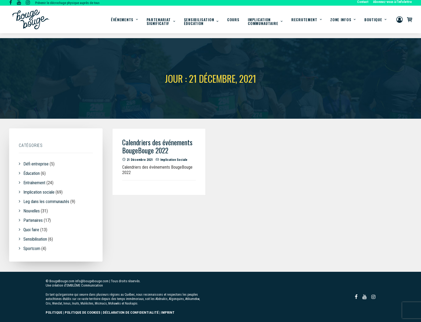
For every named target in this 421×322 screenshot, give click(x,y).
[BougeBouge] (30, 21)
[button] (10, 3)
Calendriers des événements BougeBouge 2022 (157, 146)
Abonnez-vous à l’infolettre (392, 2)
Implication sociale (173, 160)
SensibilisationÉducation (201, 23)
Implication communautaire (265, 23)
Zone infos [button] (343, 22)
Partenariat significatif (161, 23)
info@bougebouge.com (91, 281)
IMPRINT (168, 312)
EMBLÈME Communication (85, 285)
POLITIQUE (54, 312)
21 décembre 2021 (140, 160)
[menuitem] (363, 2)
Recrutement (306, 22)
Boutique (375, 22)
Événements (124, 22)
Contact (362, 2)
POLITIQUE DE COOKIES (82, 312)
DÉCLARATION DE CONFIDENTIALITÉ (131, 312)
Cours (233, 22)
